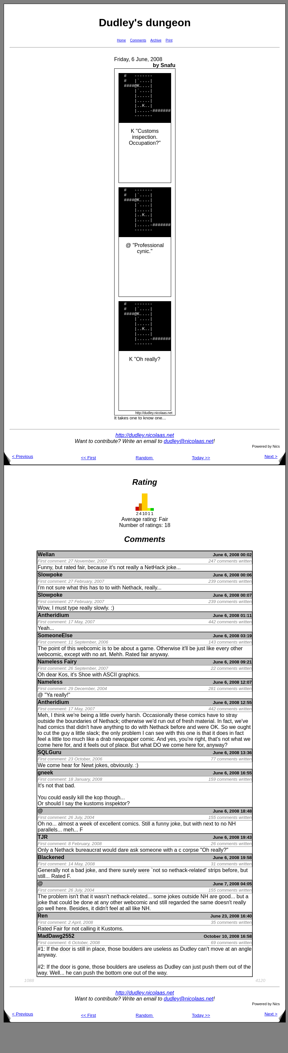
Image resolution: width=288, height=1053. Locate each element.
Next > (274, 483)
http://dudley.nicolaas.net (145, 462)
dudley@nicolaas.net (188, 468)
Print (168, 40)
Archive (155, 40)
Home (121, 40)
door (65, 976)
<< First (88, 484)
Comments (138, 40)
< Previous (18, 483)
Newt (87, 792)
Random (145, 484)
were (203, 754)
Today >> (201, 484)
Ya (49, 722)
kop (98, 824)
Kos (63, 701)
